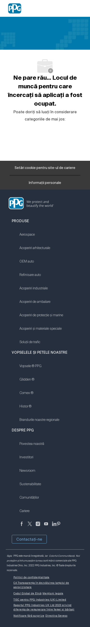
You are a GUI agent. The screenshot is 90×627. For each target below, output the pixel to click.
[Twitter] (30, 526)
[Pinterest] (58, 526)
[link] (41, 237)
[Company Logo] (15, 8)
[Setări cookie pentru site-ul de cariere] (45, 168)
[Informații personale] (45, 184)
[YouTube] (46, 526)
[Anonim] (21, 526)
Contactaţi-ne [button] (29, 539)
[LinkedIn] (54, 526)
